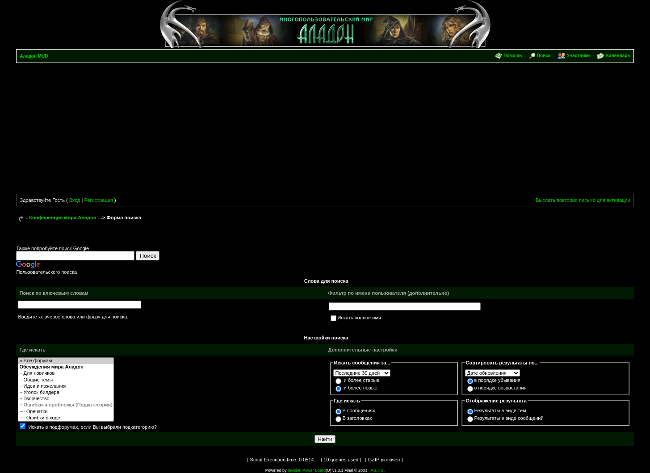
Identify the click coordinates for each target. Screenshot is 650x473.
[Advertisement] (325, 130)
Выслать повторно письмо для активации (583, 200)
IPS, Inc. (377, 470)
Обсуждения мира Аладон (65, 367)
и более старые (362, 380)
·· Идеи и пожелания (65, 386)
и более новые (360, 387)
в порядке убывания (497, 380)
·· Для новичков (65, 373)
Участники (578, 55)
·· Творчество (65, 399)
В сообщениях (359, 410)
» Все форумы (65, 361)
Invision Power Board (307, 470)
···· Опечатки (65, 412)
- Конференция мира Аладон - (63, 217)
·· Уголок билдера (65, 392)
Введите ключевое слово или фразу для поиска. (73, 316)
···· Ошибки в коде (65, 418)
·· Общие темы (65, 380)
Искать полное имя (359, 317)
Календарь (618, 55)
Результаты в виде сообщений (509, 418)
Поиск (543, 55)
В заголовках (357, 418)
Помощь (512, 55)
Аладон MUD (34, 56)
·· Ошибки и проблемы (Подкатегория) (65, 405)
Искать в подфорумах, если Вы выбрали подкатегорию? (92, 427)
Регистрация (98, 200)
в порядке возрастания (500, 387)
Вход (74, 200)
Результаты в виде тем (500, 410)
